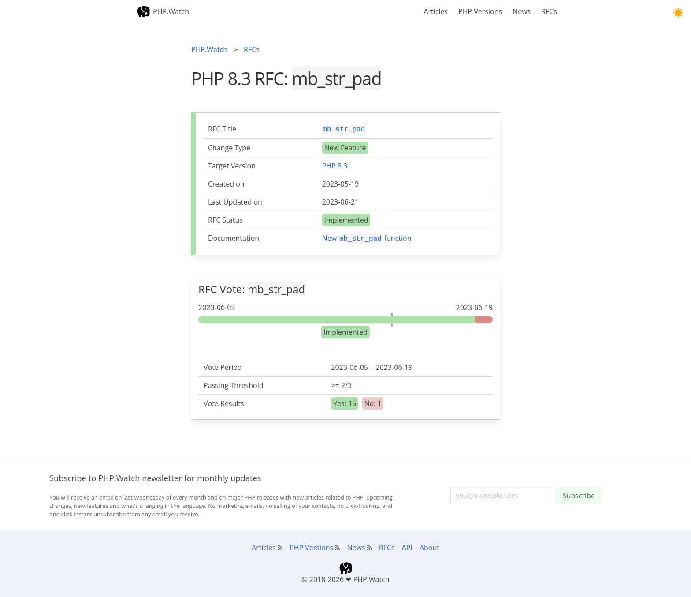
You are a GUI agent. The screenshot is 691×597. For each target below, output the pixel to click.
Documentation (233, 237)
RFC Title (222, 129)
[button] (678, 13)
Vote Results (224, 402)
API (407, 546)
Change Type (229, 147)
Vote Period (223, 365)
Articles (436, 11)
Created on (226, 183)
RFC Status (225, 219)
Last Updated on (235, 201)
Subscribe (579, 494)
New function (367, 237)
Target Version (232, 165)
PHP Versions (480, 11)
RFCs (549, 11)
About (429, 546)
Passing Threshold (234, 383)
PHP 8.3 (335, 165)
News (522, 11)
